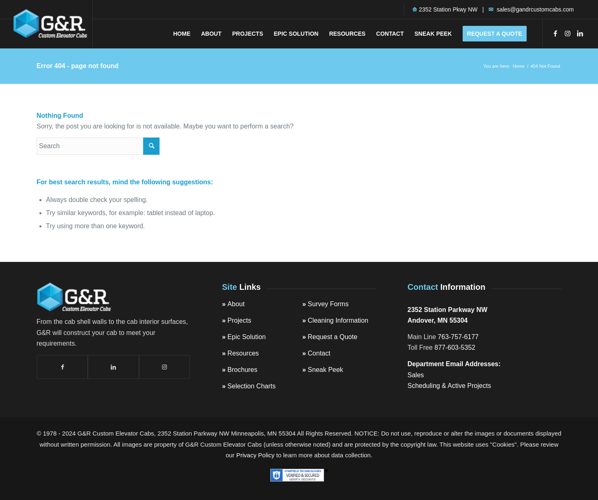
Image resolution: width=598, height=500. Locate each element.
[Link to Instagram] (567, 33)
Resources (243, 353)
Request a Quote (332, 336)
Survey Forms (328, 303)
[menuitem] (182, 33)
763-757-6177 (458, 336)
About (236, 303)
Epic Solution (247, 336)
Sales (416, 375)
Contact (319, 353)
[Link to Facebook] (555, 33)
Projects (239, 320)
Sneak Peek (325, 369)
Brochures (243, 369)
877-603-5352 (454, 347)
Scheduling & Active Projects (449, 385)
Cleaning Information (338, 320)
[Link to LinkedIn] (580, 33)
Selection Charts (252, 386)
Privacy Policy (255, 455)
